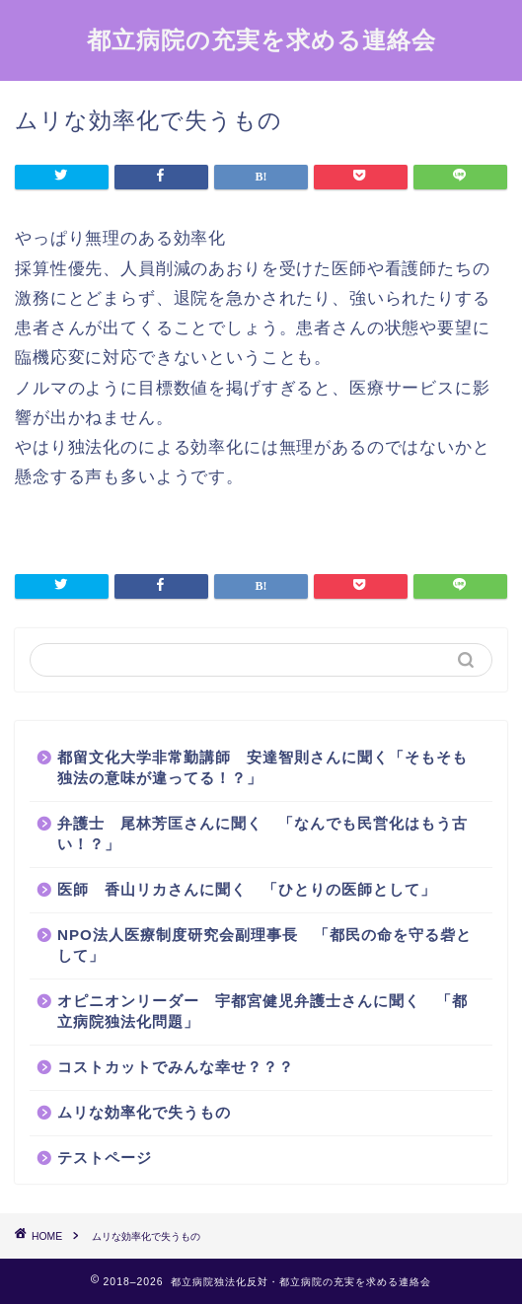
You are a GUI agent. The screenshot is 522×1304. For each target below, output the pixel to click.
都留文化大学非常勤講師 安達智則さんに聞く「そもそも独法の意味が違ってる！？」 (262, 767)
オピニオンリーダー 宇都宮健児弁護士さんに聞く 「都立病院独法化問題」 (262, 1011)
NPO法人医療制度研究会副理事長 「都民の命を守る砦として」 (264, 945)
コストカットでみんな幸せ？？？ (175, 1066)
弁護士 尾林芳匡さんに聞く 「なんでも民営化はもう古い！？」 (262, 833)
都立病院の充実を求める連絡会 (261, 39)
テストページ (104, 1157)
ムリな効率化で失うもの (144, 1112)
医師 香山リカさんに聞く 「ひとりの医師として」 (246, 889)
